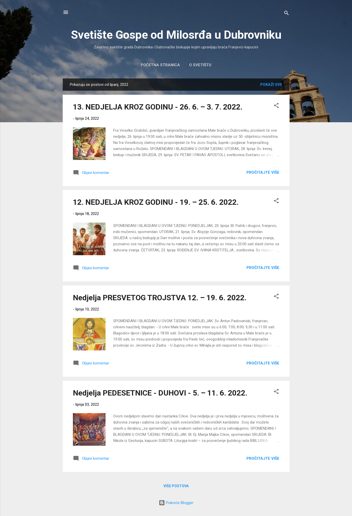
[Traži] (286, 14)
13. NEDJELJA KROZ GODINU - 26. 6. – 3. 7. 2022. (157, 106)
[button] (276, 106)
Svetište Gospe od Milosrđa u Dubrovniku (176, 35)
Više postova (176, 486)
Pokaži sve (271, 84)
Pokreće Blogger (176, 502)
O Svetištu (200, 65)
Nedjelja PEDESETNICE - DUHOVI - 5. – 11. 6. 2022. (160, 392)
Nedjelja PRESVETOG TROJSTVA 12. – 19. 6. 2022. (159, 297)
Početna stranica (160, 65)
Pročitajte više (262, 172)
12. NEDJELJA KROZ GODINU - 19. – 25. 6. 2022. (156, 202)
